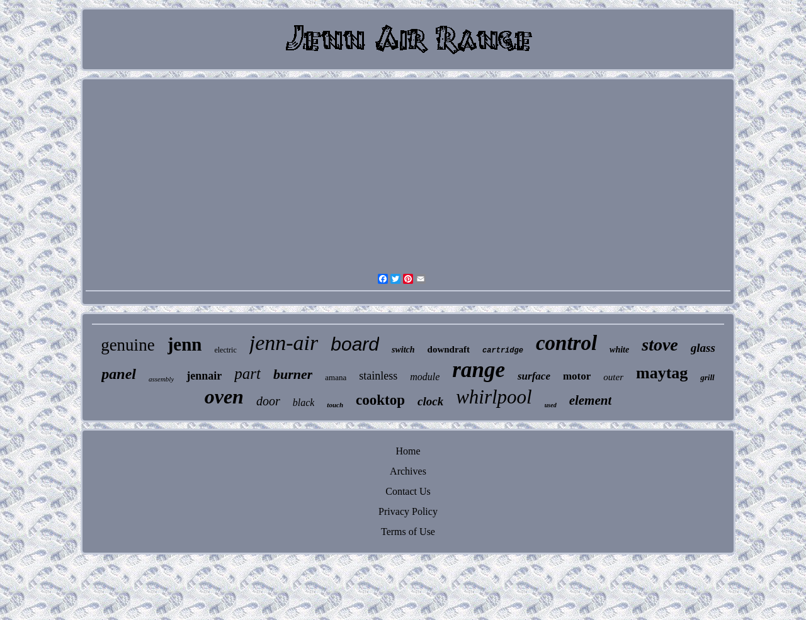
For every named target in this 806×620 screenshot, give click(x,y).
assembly (161, 379)
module (425, 376)
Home (407, 451)
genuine (127, 344)
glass (703, 347)
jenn (184, 344)
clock (430, 401)
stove (660, 344)
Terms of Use (408, 531)
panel (118, 374)
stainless (378, 375)
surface (534, 376)
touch (335, 405)
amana (335, 377)
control (566, 343)
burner (292, 374)
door (268, 401)
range (478, 370)
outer (613, 377)
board (355, 344)
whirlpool (494, 397)
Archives (408, 471)
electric (225, 350)
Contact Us (408, 491)
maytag (662, 373)
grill (707, 377)
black (304, 402)
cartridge (502, 350)
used (551, 405)
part (247, 373)
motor (577, 376)
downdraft (449, 349)
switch (403, 349)
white (619, 349)
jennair (204, 375)
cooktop (380, 400)
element (590, 400)
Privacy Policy (408, 511)
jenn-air (284, 342)
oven (224, 396)
